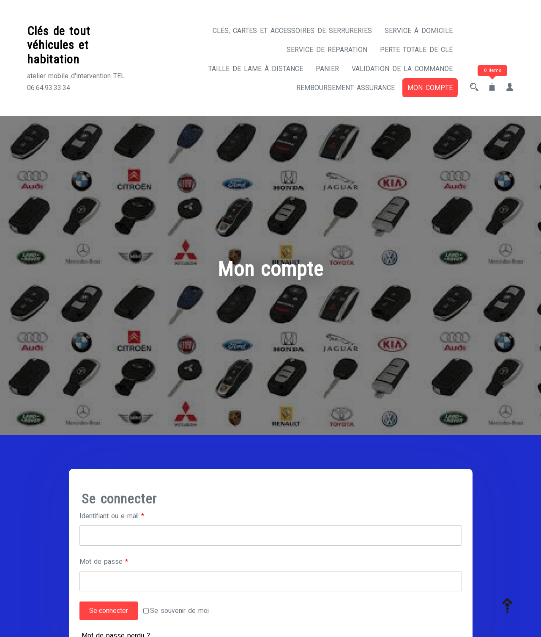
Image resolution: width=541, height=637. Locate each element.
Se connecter (108, 611)
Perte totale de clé (416, 50)
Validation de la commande (402, 69)
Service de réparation (327, 50)
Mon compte (430, 88)
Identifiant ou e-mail (128, 515)
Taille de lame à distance (255, 69)
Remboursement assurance (345, 88)
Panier (327, 69)
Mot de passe (119, 561)
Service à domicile (419, 31)
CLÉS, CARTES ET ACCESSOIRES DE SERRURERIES (292, 31)
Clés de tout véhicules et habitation (58, 45)
